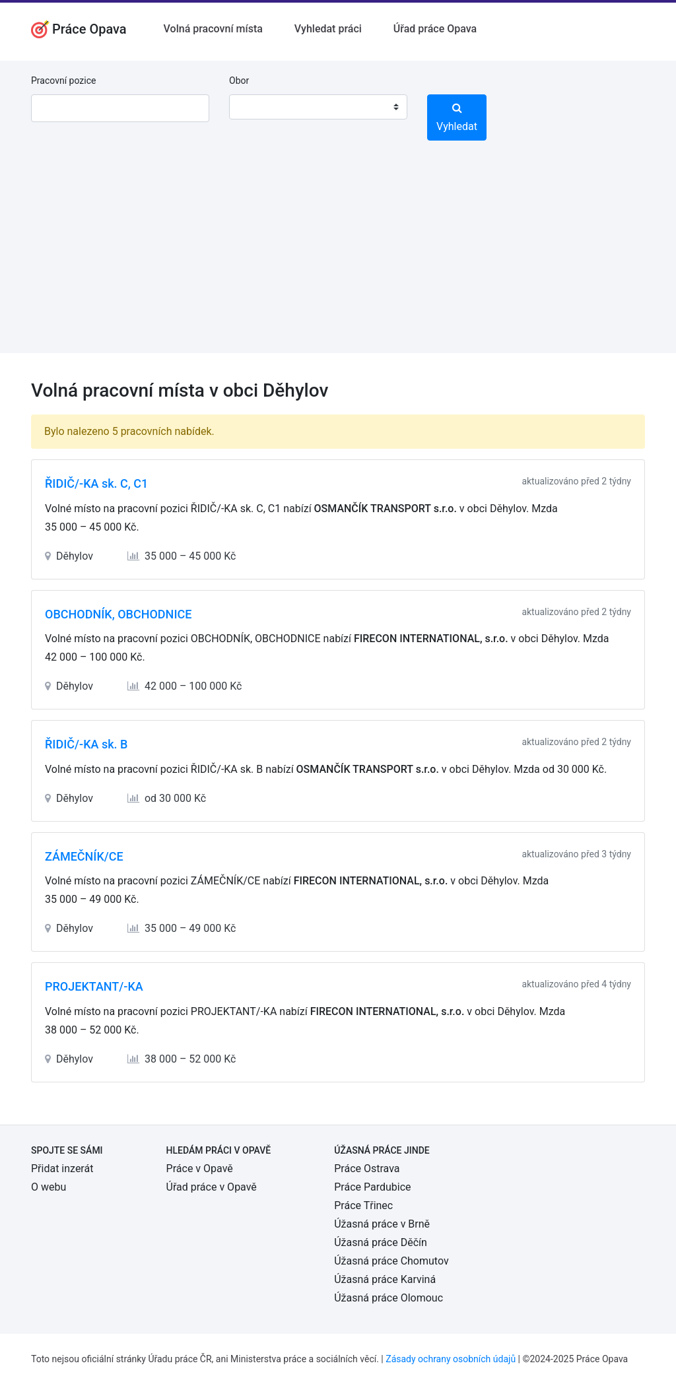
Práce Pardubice (372, 1187)
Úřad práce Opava (435, 28)
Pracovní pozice (63, 80)
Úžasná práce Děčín (380, 1242)
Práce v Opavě (199, 1168)
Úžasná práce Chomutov (391, 1261)
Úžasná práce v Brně (382, 1224)
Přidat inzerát (62, 1168)
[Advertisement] (338, 260)
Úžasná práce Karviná (385, 1279)
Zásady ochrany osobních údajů (451, 1359)
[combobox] (318, 106)
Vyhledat (456, 117)
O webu (48, 1187)
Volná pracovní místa (213, 28)
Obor (239, 80)
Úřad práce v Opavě (211, 1187)
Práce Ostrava (366, 1168)
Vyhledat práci (328, 28)
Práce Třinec (363, 1205)
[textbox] (256, 106)
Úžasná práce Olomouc (388, 1298)
